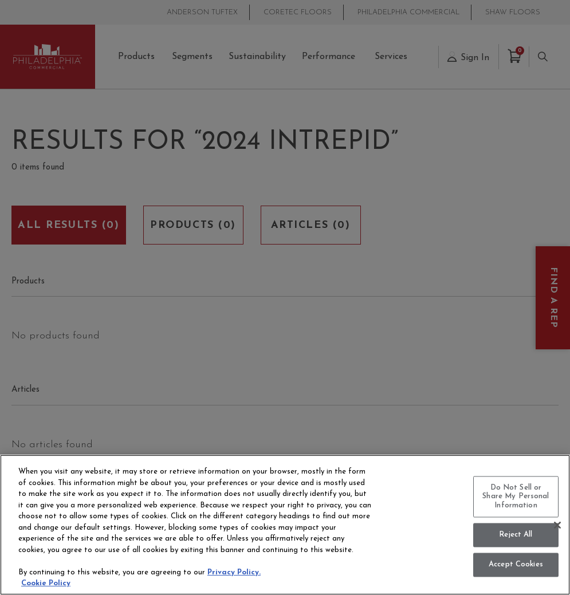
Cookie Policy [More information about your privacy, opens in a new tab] (45, 583)
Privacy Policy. (234, 572)
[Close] (557, 525)
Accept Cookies (516, 565)
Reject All (515, 535)
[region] (285, 525)
